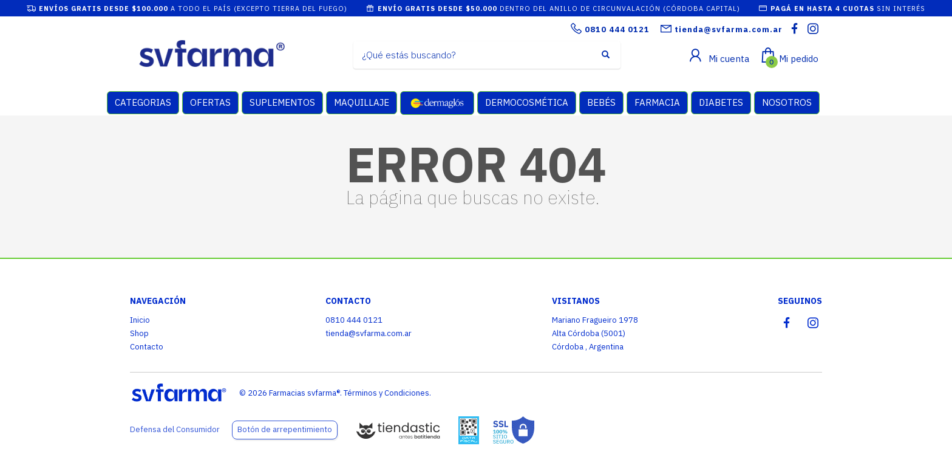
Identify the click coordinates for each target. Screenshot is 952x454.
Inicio (140, 320)
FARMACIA (657, 102)
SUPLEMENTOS (282, 102)
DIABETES (721, 102)
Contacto (146, 347)
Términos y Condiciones (386, 393)
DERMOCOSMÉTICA (526, 102)
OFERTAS (210, 102)
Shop (139, 333)
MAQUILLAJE (361, 102)
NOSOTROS (787, 102)
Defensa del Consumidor (175, 429)
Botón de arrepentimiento (284, 429)
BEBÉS (601, 102)
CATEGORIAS (143, 102)
